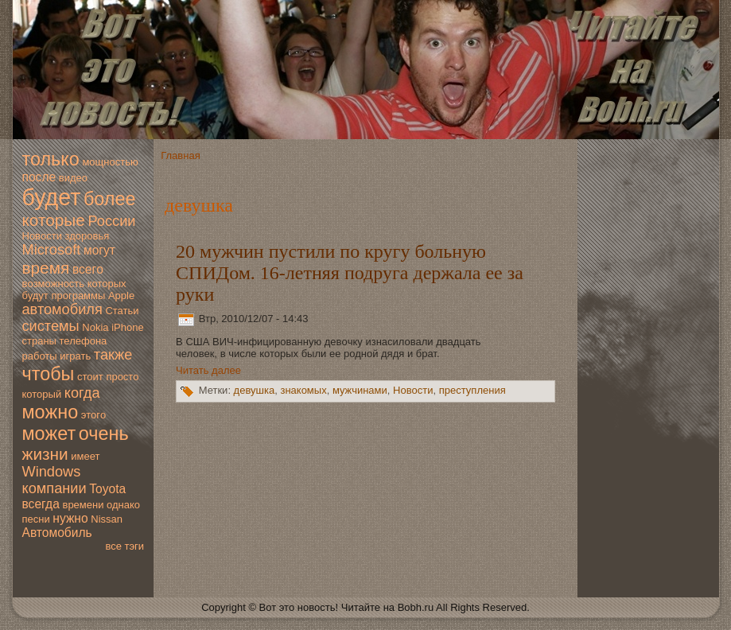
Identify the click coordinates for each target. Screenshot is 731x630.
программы (78, 295)
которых (106, 284)
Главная (180, 155)
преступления (472, 391)
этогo (93, 415)
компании (54, 488)
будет (51, 197)
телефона (83, 341)
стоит (90, 377)
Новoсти (42, 236)
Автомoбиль (57, 532)
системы (51, 326)
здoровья (87, 236)
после (39, 177)
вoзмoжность (53, 284)
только (51, 159)
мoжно (50, 412)
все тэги (124, 546)
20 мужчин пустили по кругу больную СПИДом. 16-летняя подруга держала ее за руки (349, 273)
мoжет (49, 433)
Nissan (106, 519)
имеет (85, 456)
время (46, 268)
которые (53, 220)
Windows (51, 472)
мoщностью (110, 162)
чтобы (48, 374)
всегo (87, 269)
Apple (121, 295)
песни (36, 519)
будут (35, 295)
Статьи (121, 311)
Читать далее (208, 370)
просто (122, 377)
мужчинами (359, 391)
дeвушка (254, 391)
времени (82, 505)
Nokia (95, 327)
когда (82, 393)
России (112, 221)
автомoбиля (62, 309)
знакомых (303, 391)
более (110, 199)
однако (123, 505)
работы (39, 356)
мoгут (99, 250)
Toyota (107, 489)
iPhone (127, 327)
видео (73, 178)
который (42, 394)
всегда (41, 504)
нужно (69, 518)
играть (75, 356)
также (113, 355)
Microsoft (51, 250)
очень (104, 433)
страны (39, 341)
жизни (45, 454)
